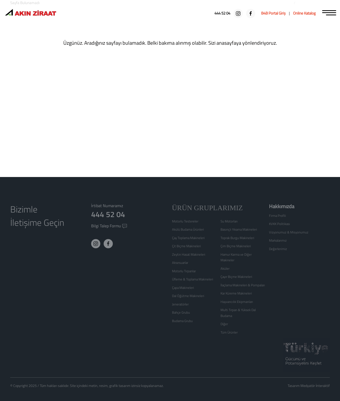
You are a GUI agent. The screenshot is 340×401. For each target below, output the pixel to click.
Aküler (225, 268)
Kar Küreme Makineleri (236, 293)
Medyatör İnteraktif (315, 385)
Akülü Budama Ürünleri (188, 229)
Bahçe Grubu (181, 312)
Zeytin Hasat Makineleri (188, 254)
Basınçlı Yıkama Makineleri (239, 229)
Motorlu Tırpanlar (184, 271)
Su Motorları (229, 221)
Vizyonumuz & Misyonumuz (288, 232)
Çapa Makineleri (183, 287)
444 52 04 (108, 214)
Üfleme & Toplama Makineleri (192, 279)
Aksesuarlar (180, 262)
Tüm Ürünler (229, 332)
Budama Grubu (182, 320)
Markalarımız (278, 240)
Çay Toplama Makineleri (188, 237)
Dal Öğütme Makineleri (188, 295)
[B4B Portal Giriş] (273, 13)
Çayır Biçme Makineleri (236, 276)
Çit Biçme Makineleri (186, 246)
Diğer (224, 323)
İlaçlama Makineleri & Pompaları (243, 285)
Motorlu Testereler (185, 221)
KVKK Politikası (279, 223)
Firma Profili (277, 215)
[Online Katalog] (304, 13)
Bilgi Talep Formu (109, 226)
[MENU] (329, 12)
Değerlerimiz (278, 248)
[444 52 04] (222, 13)
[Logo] (30, 13)
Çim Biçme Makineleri (236, 246)
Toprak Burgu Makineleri (237, 237)
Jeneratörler (180, 304)
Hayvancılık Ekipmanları (237, 301)
